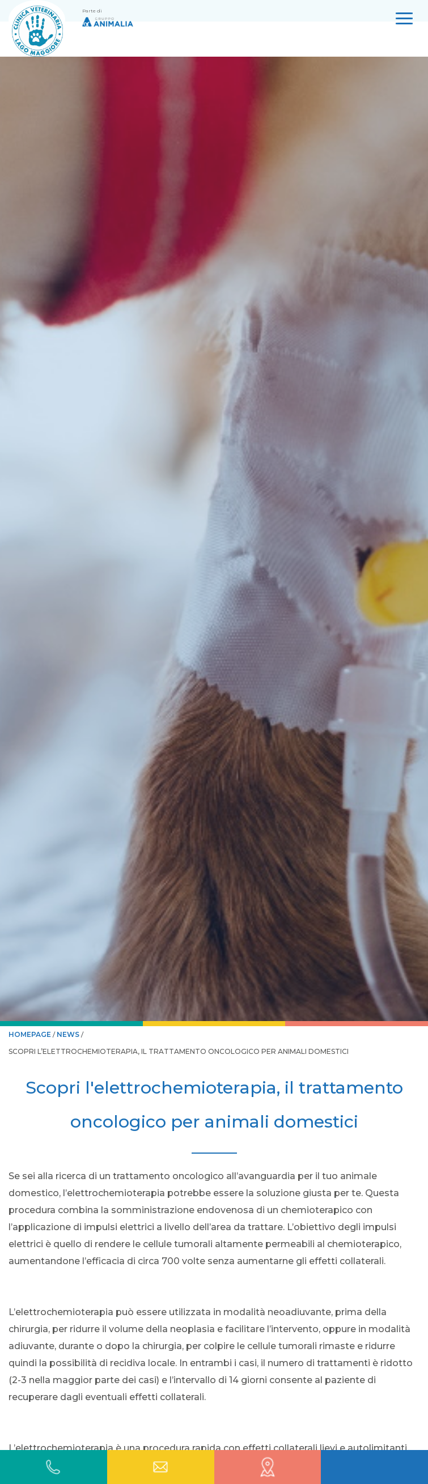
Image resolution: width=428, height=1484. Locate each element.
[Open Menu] (404, 21)
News (68, 1034)
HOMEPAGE (31, 1034)
